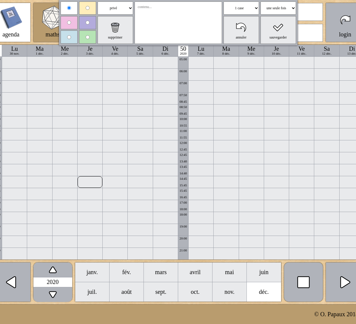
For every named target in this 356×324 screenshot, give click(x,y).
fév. (126, 272)
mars (161, 272)
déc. (264, 291)
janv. (92, 272)
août (126, 291)
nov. (229, 291)
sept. (160, 291)
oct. (195, 291)
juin (264, 272)
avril (195, 272)
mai (229, 272)
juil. (92, 291)
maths (53, 34)
